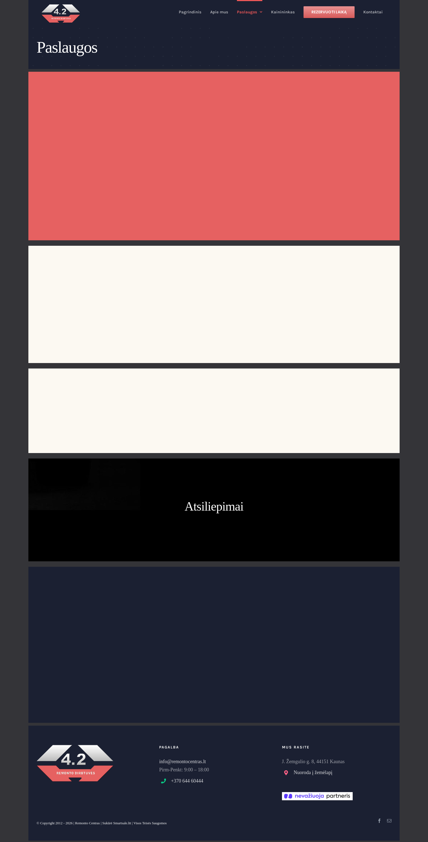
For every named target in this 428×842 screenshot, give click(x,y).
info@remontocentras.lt (182, 761)
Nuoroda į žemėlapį (313, 772)
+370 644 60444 (187, 781)
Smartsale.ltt (122, 823)
